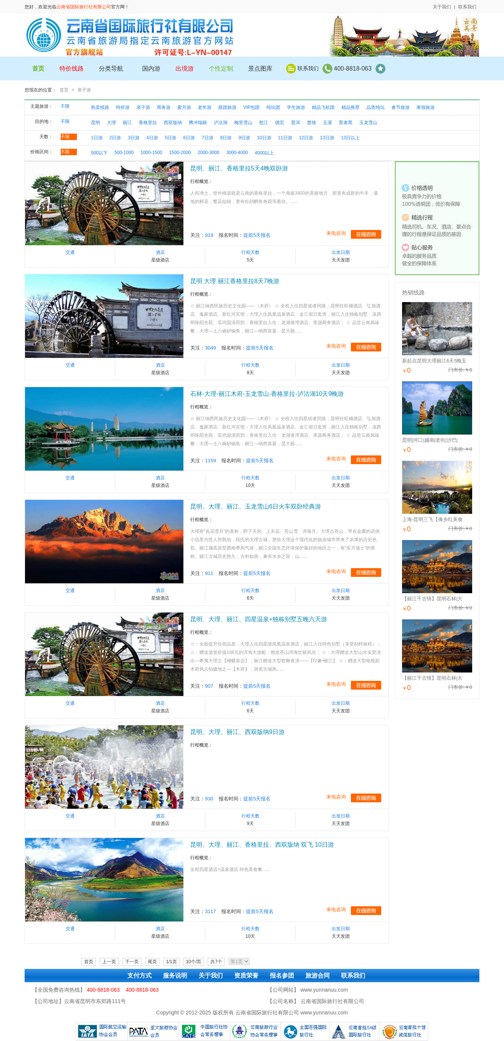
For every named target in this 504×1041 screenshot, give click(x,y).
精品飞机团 (323, 107)
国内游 (151, 68)
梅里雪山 (243, 122)
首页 (64, 90)
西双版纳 (173, 122)
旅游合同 (317, 975)
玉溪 (327, 122)
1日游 (97, 137)
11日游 (285, 137)
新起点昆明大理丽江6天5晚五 (434, 361)
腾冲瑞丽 (198, 122)
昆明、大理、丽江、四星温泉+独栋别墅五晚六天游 (258, 619)
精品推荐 (350, 107)
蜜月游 (184, 107)
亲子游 (84, 90)
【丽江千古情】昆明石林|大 (432, 599)
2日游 (115, 137)
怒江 (263, 122)
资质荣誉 (246, 975)
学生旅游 (296, 107)
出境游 (184, 68)
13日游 (327, 137)
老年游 (204, 107)
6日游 (189, 137)
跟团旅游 (227, 107)
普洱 (295, 122)
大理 (111, 122)
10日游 (264, 137)
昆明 (95, 122)
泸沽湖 (220, 122)
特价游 (123, 107)
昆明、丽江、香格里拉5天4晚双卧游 (239, 168)
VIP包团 (251, 107)
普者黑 (345, 122)
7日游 (207, 137)
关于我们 (442, 6)
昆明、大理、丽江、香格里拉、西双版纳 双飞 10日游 (262, 844)
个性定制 (221, 68)
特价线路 (71, 68)
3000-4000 (237, 152)
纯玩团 (273, 107)
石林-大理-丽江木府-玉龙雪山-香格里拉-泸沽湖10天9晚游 (267, 394)
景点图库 (260, 68)
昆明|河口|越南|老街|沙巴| (430, 440)
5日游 (171, 137)
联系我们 (467, 6)
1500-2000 (180, 152)
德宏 (279, 122)
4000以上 (264, 153)
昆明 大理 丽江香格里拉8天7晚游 (234, 281)
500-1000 (124, 152)
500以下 (99, 153)
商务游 (164, 107)
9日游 (244, 137)
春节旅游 (400, 107)
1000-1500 (151, 152)
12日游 (306, 137)
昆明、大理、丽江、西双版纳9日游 (237, 732)
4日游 (152, 137)
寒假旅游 (425, 107)
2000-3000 (208, 152)
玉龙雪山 (368, 122)
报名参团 (282, 975)
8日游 (226, 137)
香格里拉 (148, 122)
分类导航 (111, 68)
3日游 (133, 137)
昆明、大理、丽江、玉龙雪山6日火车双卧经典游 (255, 506)
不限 (65, 106)
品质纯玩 (375, 107)
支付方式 (139, 975)
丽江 (127, 122)
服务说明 (175, 975)
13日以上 (350, 137)
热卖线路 (100, 107)
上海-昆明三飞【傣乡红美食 (432, 519)
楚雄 (311, 122)
